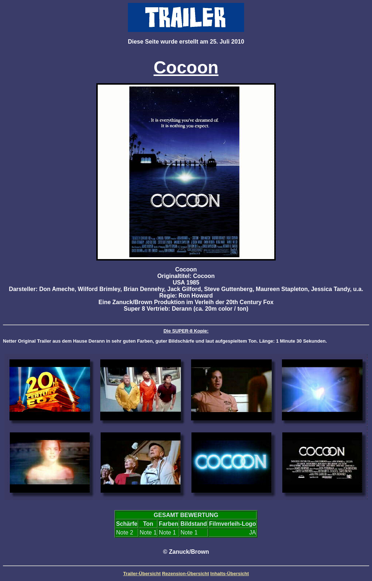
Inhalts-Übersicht (229, 573)
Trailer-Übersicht (142, 573)
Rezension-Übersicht (185, 573)
